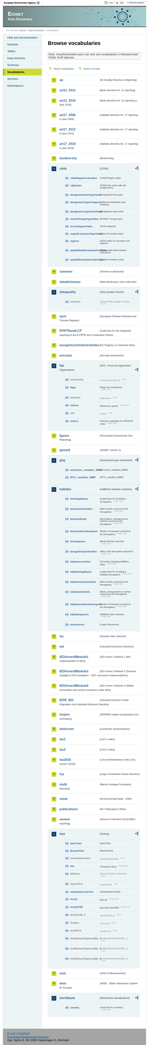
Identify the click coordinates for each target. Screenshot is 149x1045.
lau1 (62, 739)
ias (61, 636)
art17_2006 (67, 115)
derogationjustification (83, 551)
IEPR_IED (66, 700)
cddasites (75, 185)
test (62, 833)
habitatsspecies (79, 614)
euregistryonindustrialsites (79, 345)
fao (61, 365)
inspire (64, 714)
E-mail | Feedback (18, 1033)
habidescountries (80, 561)
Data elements (16, 58)
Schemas (13, 65)
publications (68, 809)
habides (65, 489)
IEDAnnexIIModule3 (73, 671)
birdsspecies (77, 541)
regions (74, 240)
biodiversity (68, 158)
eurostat (65, 355)
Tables (11, 51)
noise (63, 798)
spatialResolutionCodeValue (84, 259)
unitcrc (74, 421)
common (65, 271)
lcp (61, 774)
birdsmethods (78, 519)
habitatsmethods (80, 591)
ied (61, 646)
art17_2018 (67, 143)
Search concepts (91, 69)
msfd (63, 784)
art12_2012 (67, 90)
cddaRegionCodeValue (83, 178)
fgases (64, 435)
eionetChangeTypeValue (84, 218)
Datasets (12, 44)
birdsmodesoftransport (83, 531)
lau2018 (65, 759)
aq (61, 80)
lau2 (62, 749)
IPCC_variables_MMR (82, 477)
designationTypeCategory (84, 202)
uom (62, 973)
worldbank (67, 998)
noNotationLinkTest (81, 891)
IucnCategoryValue (81, 226)
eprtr (62, 316)
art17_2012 (67, 129)
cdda (63, 168)
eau (72, 866)
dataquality (67, 292)
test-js (73, 899)
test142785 (76, 907)
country (74, 1007)
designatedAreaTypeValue (84, 194)
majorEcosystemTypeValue (84, 233)
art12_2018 (67, 100)
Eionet (22, 30)
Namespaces (15, 85)
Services (12, 78)
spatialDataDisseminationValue (84, 250)
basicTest (75, 843)
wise (62, 983)
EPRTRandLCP (70, 330)
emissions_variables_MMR (84, 469)
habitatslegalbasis (81, 571)
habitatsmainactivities (83, 581)
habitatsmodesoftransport (84, 604)
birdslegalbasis (79, 498)
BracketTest (77, 850)
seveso (64, 819)
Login (110, 2)
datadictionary (70, 281)
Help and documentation (22, 37)
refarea (74, 405)
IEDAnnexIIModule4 (73, 685)
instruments (77, 624)
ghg (62, 460)
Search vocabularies (64, 69)
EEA (23, 3)
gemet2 (64, 450)
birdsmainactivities (81, 508)
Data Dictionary (36, 30)
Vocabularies (15, 72)
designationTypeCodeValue (84, 211)
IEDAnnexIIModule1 (73, 657)
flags (73, 387)
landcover (66, 729)
